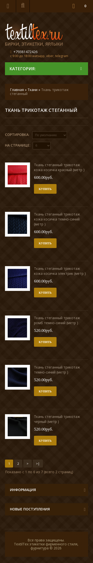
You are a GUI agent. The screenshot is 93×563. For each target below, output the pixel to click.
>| (38, 463)
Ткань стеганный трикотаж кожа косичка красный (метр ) (59, 167)
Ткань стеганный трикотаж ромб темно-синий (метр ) (57, 320)
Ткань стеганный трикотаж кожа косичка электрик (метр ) (60, 271)
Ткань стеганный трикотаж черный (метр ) (57, 419)
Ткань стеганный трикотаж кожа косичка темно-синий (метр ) (57, 219)
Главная (17, 89)
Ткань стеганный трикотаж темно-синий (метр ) (57, 370)
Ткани (32, 89)
